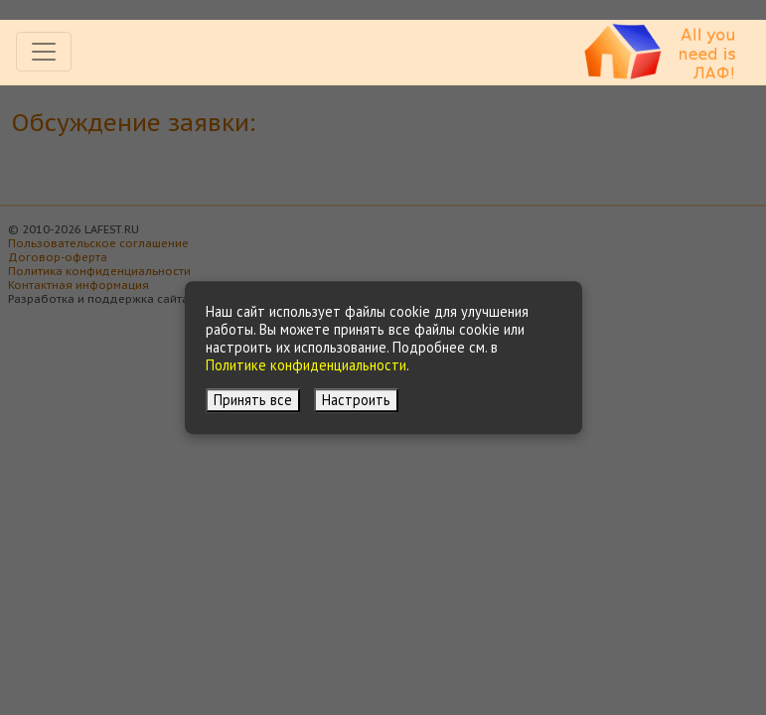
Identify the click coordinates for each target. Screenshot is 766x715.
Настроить (356, 399)
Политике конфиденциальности (306, 365)
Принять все (253, 399)
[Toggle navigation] (44, 52)
